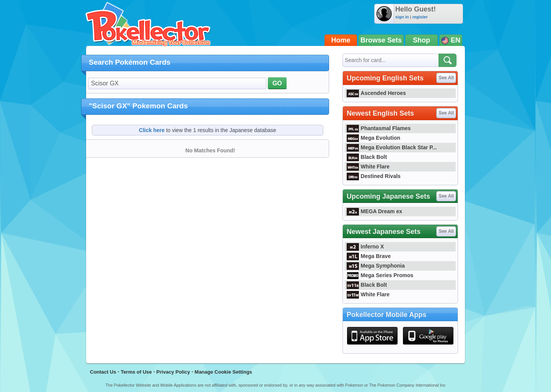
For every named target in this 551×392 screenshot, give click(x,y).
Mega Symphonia (376, 266)
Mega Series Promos (380, 275)
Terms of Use (136, 372)
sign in (402, 17)
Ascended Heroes (376, 93)
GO (277, 83)
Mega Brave (369, 256)
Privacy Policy (173, 372)
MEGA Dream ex (374, 211)
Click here (152, 130)
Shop (421, 40)
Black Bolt (367, 157)
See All (446, 77)
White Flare (368, 166)
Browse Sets (381, 40)
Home (340, 40)
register (419, 17)
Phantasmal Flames (379, 128)
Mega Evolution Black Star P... (392, 147)
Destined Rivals (374, 176)
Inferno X (365, 246)
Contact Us (103, 372)
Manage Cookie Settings (223, 372)
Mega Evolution (373, 138)
